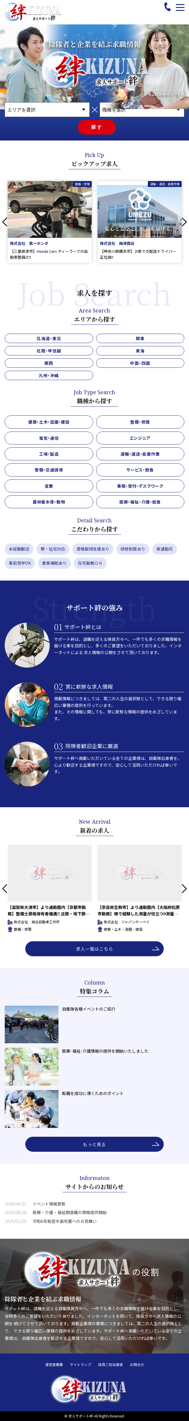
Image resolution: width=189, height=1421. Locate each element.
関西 (48, 363)
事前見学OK (20, 563)
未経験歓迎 (19, 549)
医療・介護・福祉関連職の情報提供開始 (70, 1212)
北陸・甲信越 (48, 351)
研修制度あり (133, 549)
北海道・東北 (48, 338)
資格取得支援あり (92, 549)
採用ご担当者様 (110, 1364)
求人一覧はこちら (94, 949)
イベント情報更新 (49, 1204)
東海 (140, 351)
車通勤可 (164, 549)
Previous (4, 222)
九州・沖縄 (49, 375)
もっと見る (94, 1144)
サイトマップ (80, 1364)
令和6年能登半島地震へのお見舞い (65, 1221)
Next (184, 222)
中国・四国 (140, 363)
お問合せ (137, 1364)
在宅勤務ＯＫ (90, 563)
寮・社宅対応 (53, 549)
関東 (140, 338)
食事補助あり (54, 563)
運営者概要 (54, 1364)
